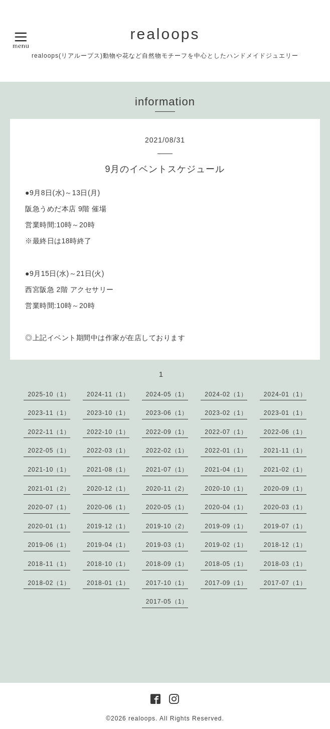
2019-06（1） (49, 544)
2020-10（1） (226, 488)
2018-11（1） (49, 563)
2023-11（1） (49, 412)
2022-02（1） (167, 450)
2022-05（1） (49, 450)
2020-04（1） (226, 507)
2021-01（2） (49, 488)
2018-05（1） (226, 563)
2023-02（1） (226, 412)
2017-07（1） (285, 583)
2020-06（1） (108, 507)
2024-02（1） (226, 394)
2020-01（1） (49, 526)
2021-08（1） (108, 469)
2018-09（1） (167, 563)
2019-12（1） (108, 526)
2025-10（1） (49, 394)
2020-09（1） (285, 488)
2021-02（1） (285, 469)
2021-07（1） (167, 469)
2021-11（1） (285, 450)
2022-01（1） (226, 450)
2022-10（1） (108, 431)
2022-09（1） (167, 431)
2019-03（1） (167, 544)
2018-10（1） (108, 563)
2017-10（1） (167, 583)
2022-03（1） (108, 450)
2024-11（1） (108, 394)
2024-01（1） (285, 394)
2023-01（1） (285, 412)
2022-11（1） (49, 431)
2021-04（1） (226, 469)
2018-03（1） (285, 563)
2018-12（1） (285, 544)
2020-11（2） (167, 488)
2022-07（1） (226, 431)
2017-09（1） (226, 583)
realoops (165, 34)
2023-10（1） (108, 412)
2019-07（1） (285, 526)
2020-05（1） (167, 507)
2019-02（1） (226, 544)
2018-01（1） (108, 583)
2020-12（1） (108, 488)
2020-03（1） (285, 507)
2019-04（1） (108, 544)
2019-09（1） (226, 526)
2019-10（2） (167, 526)
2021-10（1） (49, 469)
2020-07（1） (49, 507)
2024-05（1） (167, 394)
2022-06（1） (285, 431)
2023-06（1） (167, 412)
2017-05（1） (167, 601)
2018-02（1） (49, 583)
